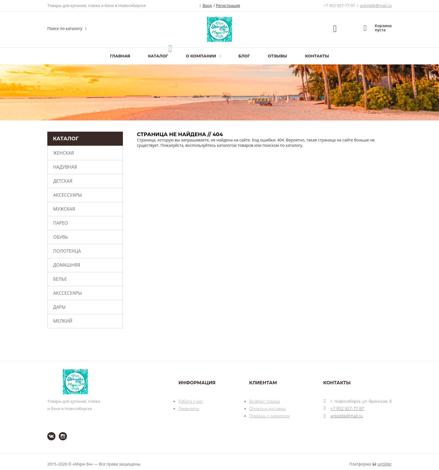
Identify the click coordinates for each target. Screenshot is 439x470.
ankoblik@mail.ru (376, 5)
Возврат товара (264, 401)
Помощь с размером (269, 415)
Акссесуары (67, 293)
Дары (59, 307)
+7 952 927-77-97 (339, 5)
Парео (60, 223)
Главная (120, 56)
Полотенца (67, 251)
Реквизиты (188, 408)
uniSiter (385, 464)
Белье (60, 279)
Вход (207, 5)
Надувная (65, 167)
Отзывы (277, 56)
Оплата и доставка (267, 408)
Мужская (64, 209)
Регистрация (228, 5)
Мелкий (63, 321)
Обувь (60, 237)
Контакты (317, 56)
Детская (63, 181)
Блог (244, 56)
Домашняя (66, 265)
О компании (201, 56)
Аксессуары (67, 195)
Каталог (158, 56)
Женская (63, 153)
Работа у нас (190, 401)
